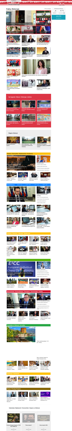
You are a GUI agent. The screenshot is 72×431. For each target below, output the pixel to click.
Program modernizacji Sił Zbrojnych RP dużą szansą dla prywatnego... (34, 385)
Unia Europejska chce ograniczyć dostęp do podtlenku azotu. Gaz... (34, 255)
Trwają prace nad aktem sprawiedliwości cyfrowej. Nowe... (23, 401)
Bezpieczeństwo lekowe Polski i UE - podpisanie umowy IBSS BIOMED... (23, 255)
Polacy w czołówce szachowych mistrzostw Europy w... (34, 288)
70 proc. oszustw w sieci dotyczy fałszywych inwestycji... (34, 321)
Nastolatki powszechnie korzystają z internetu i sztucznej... (12, 321)
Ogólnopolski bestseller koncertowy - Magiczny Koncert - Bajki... (23, 181)
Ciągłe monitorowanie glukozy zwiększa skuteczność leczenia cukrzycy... (12, 256)
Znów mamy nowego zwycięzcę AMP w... (13, 68)
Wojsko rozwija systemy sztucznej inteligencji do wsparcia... (23, 322)
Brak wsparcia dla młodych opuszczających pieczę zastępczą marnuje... (12, 245)
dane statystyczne (58, 22)
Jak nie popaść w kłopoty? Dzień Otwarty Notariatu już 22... (45, 401)
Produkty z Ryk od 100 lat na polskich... (13, 78)
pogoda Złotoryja (58, 13)
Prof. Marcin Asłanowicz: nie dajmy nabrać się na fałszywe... (12, 402)
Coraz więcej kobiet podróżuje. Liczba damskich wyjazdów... (45, 370)
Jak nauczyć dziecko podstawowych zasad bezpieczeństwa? (12, 385)
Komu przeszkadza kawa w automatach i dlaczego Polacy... (34, 401)
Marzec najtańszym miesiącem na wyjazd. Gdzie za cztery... (34, 370)
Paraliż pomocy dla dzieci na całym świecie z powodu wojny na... (45, 245)
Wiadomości (30, 0)
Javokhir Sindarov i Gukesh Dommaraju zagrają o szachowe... (45, 288)
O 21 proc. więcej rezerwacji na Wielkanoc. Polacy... (12, 370)
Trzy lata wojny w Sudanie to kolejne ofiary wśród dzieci (23, 245)
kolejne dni (54, 17)
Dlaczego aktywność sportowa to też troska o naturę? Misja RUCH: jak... (23, 385)
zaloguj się (62, 0)
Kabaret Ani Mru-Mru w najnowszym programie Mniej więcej (34, 181)
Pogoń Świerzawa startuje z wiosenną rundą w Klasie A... (12, 288)
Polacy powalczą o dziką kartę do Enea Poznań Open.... (23, 288)
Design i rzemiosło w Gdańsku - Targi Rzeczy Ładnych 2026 (12, 181)
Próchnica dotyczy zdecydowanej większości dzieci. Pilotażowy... (34, 245)
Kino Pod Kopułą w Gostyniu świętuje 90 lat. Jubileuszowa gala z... (45, 181)
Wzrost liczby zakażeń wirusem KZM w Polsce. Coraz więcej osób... (45, 255)
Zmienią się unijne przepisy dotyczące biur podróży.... (23, 370)
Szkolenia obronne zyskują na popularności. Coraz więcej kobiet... (45, 385)
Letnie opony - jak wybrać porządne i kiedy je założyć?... (45, 321)
